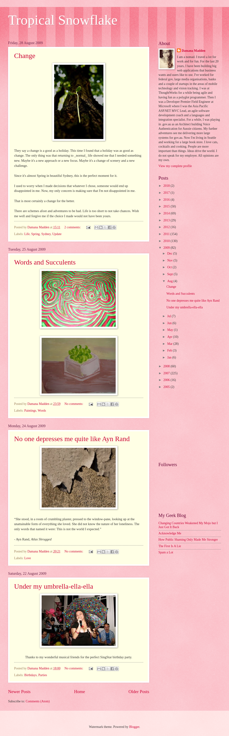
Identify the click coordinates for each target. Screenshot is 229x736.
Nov (170, 260)
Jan (169, 357)
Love (27, 558)
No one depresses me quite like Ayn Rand (72, 438)
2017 (166, 192)
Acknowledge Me (169, 533)
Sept (170, 274)
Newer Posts (19, 691)
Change (24, 55)
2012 (166, 227)
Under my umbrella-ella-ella (53, 586)
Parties (42, 675)
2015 (166, 206)
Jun (170, 323)
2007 (166, 373)
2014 (166, 213)
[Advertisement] (189, 426)
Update (57, 234)
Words (42, 410)
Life (27, 234)
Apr (170, 337)
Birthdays (30, 675)
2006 (166, 380)
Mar (170, 343)
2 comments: (72, 227)
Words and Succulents (45, 262)
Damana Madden (193, 50)
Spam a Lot (165, 552)
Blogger (134, 727)
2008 (166, 366)
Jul (169, 316)
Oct (170, 267)
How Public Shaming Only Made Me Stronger (188, 539)
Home (79, 691)
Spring (35, 234)
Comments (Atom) (38, 701)
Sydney (46, 234)
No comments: (74, 404)
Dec (170, 253)
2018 (166, 185)
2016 (166, 199)
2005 (166, 387)
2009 (166, 247)
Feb (170, 350)
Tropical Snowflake (63, 20)
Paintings (30, 410)
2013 (166, 220)
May (170, 330)
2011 (166, 234)
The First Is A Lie (169, 546)
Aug (170, 281)
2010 (166, 241)
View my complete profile (175, 166)
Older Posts (138, 691)
